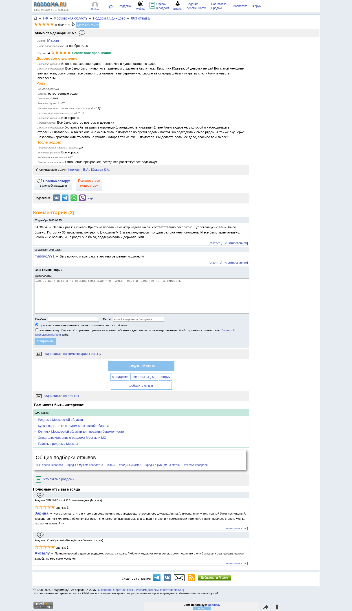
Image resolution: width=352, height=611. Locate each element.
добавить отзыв (141, 385)
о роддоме (120, 377)
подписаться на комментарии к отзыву (68, 354)
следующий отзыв (141, 366)
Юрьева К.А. (100, 169)
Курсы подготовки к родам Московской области (73, 426)
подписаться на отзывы (57, 396)
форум (166, 377)
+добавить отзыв (87, 25)
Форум (256, 6)
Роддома (125, 6)
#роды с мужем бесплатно (85, 465)
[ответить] (215, 243)
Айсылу (42, 553)
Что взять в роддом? (55, 479)
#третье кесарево (196, 465)
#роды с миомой (130, 465)
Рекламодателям (147, 589)
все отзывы (144, 377)
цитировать (43, 276)
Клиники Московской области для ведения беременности (81, 431)
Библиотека (239, 6)
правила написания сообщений (110, 330)
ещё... (92, 198)
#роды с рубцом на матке (162, 465)
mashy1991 (45, 256)
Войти (95, 9)
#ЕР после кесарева (49, 465)
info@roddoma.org (172, 589)
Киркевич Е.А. (78, 169)
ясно (201, 608)
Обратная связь (123, 589)
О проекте (105, 589)
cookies (213, 605)
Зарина (41, 513)
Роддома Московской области (60, 419)
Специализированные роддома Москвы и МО (72, 437)
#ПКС (111, 465)
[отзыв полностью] (237, 528)
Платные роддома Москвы (58, 443)
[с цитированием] (236, 243)
